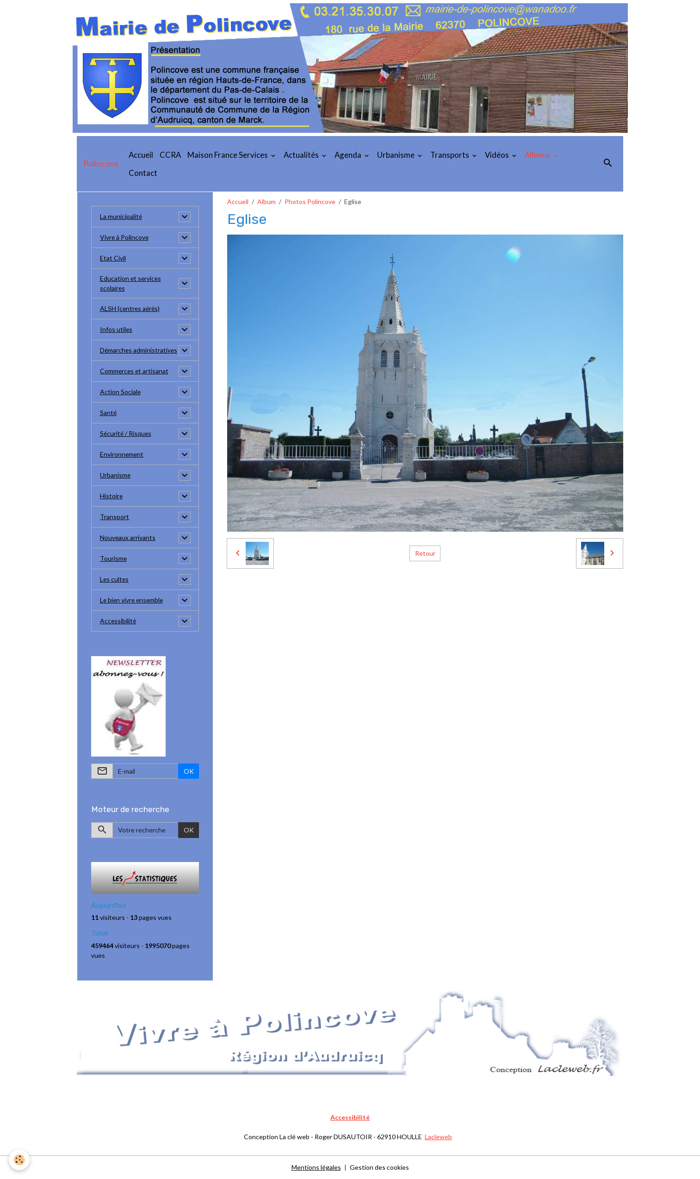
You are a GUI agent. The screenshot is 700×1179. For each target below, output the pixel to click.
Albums (538, 155)
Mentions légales (316, 1167)
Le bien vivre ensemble (133, 600)
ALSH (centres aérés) (130, 309)
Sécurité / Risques (126, 434)
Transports (450, 155)
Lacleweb (438, 1137)
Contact (143, 173)
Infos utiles (116, 330)
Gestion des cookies (379, 1167)
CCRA (170, 155)
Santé (108, 413)
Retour (425, 553)
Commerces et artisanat (135, 371)
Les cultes (115, 579)
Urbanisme (396, 155)
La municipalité (121, 217)
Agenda (349, 155)
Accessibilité (118, 621)
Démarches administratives (139, 350)
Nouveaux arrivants (128, 538)
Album (266, 201)
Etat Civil (113, 258)
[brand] (101, 164)
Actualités (302, 155)
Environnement (122, 455)
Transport (114, 517)
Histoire (111, 496)
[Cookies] (19, 1159)
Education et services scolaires (131, 283)
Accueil (141, 155)
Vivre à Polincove (124, 238)
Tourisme (113, 559)
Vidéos (497, 155)
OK (189, 771)
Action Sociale (120, 392)
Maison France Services (228, 155)
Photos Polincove (310, 201)
